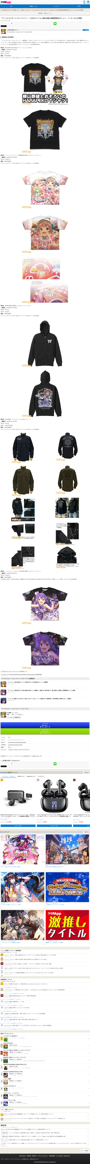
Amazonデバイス (31, 776)
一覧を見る (86, 772)
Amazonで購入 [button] (18, 825)
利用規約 (29, 1155)
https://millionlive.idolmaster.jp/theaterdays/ (17, 742)
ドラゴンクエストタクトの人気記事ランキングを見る (12, 1029)
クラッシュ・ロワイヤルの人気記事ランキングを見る (12, 1005)
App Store (45, 725)
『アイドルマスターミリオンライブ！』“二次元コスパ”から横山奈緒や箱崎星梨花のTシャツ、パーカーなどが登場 (57, 10)
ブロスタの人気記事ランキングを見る (9, 1011)
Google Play (45, 731)
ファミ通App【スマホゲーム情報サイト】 (10, 10)
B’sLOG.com (67, 1155)
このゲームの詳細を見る (14, 717)
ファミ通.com (59, 1155)
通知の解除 (52, 1155)
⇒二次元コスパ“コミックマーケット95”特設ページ (14, 671)
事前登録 (40, 13)
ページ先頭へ (85, 1150)
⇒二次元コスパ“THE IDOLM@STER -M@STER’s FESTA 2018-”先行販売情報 (21, 674)
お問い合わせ (22, 1155)
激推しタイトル (48, 13)
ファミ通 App (6, 2)
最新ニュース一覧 (25, 10)
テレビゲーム (41, 776)
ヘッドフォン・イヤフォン (8, 776)
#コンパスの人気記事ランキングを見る (9, 987)
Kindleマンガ (21, 776)
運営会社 (34, 1155)
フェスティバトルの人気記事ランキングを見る (11, 999)
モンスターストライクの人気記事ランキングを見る (12, 1023)
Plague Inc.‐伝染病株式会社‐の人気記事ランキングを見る (12, 1017)
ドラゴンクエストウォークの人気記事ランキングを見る (13, 993)
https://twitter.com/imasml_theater (15, 744)
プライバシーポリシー (43, 1155)
